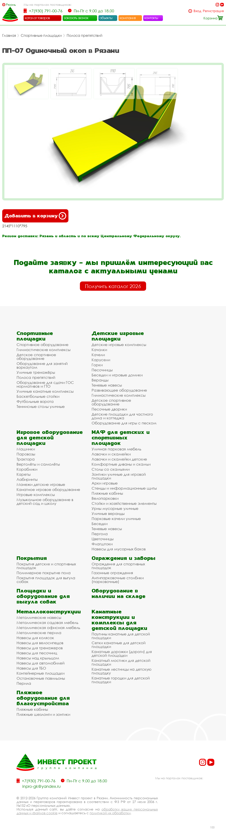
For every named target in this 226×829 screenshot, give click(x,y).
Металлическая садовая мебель (47, 622)
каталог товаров (37, 18)
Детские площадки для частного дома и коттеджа (122, 416)
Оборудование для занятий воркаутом (42, 365)
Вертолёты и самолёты (38, 464)
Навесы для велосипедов (40, 643)
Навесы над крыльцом (38, 658)
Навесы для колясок (35, 638)
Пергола (100, 534)
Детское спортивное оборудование (36, 356)
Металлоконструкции (49, 611)
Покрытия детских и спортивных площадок (46, 566)
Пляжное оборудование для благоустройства (43, 698)
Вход (197, 11)
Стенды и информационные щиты (124, 488)
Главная (9, 35)
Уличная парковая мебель (116, 449)
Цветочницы (102, 539)
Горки (97, 365)
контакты (151, 18)
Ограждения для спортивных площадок (118, 566)
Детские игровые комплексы (119, 344)
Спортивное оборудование (42, 344)
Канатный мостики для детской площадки (121, 662)
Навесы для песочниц (37, 653)
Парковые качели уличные (116, 518)
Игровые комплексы (36, 494)
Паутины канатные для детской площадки (121, 636)
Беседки (99, 524)
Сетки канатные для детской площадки (118, 644)
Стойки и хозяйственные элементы (124, 503)
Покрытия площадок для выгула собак (46, 579)
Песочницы (102, 370)
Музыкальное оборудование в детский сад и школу (45, 501)
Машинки (26, 449)
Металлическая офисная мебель (48, 627)
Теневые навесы (107, 385)
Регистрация (213, 11)
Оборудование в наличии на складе (118, 593)
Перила (24, 683)
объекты (106, 18)
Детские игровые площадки (118, 335)
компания (128, 18)
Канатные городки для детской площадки (121, 680)
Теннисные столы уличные (41, 406)
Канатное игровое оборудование (48, 489)
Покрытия (32, 558)
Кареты (23, 474)
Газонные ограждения (112, 573)
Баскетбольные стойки (38, 396)
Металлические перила (39, 633)
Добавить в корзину (35, 216)
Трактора (26, 459)
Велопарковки (105, 498)
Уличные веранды (108, 513)
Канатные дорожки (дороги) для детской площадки (122, 653)
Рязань (11, 4)
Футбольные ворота (35, 401)
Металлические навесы (39, 617)
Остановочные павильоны (41, 678)
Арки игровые (105, 483)
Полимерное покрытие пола (44, 573)
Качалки (99, 350)
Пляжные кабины (107, 493)
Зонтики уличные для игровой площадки (119, 476)
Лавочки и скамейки (111, 454)
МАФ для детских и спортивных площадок (121, 437)
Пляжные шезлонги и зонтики (43, 714)
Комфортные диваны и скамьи (121, 464)
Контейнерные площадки (40, 673)
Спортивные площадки (41, 35)
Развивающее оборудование (119, 390)
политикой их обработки (110, 813)
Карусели (101, 360)
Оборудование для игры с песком (124, 423)
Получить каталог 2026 (113, 286)
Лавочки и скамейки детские (119, 459)
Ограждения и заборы (123, 558)
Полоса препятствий (84, 35)
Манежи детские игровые (41, 484)
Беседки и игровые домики (117, 375)
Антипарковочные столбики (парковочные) (118, 579)
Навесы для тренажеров (40, 648)
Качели (98, 355)
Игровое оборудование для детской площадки (50, 437)
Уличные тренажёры (36, 372)
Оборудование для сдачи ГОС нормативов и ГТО (45, 384)
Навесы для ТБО (31, 668)
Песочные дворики (109, 409)
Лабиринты (27, 479)
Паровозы (26, 454)
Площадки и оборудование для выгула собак (43, 596)
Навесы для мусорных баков (119, 549)
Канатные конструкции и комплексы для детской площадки (119, 620)
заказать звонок (76, 18)
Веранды (100, 380)
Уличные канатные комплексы (45, 391)
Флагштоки (102, 544)
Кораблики (27, 469)
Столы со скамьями (111, 469)
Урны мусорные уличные (115, 508)
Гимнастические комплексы (43, 350)
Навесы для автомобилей (40, 663)
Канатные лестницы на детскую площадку (121, 671)
